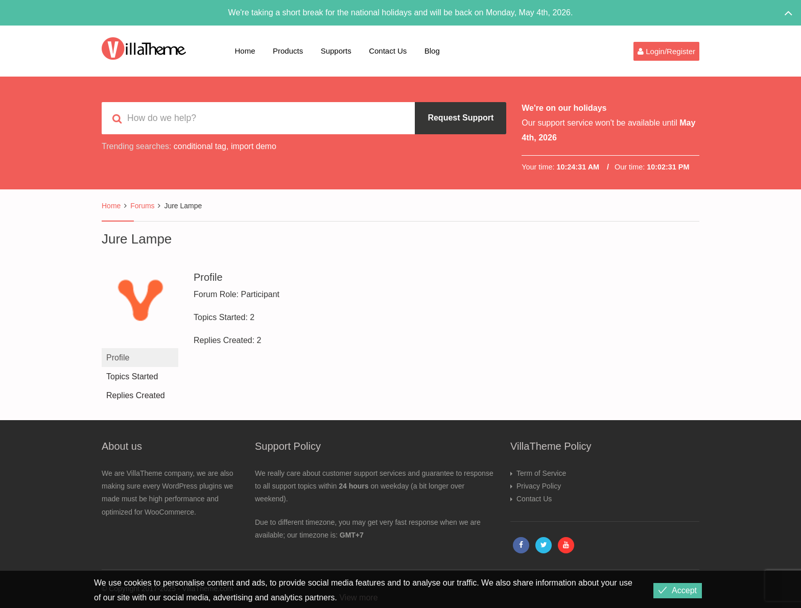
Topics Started (132, 376)
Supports (336, 50)
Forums (142, 206)
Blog (432, 50)
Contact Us (388, 50)
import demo (253, 146)
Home (245, 50)
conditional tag (200, 146)
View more (358, 597)
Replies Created (135, 395)
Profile (117, 357)
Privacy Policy (538, 486)
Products (288, 50)
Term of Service (541, 473)
